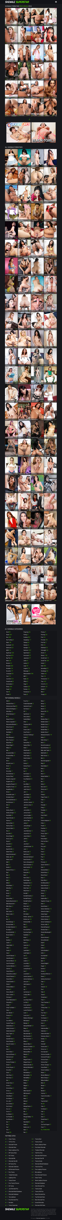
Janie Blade (27, 797)
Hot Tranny (11, 1155)
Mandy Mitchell (28, 1025)
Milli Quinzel (27, 1093)
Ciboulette (9, 1002)
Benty (8, 893)
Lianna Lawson (28, 976)
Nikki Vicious (45, 755)
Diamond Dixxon (11, 1054)
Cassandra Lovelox (11, 973)
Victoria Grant (45, 1059)
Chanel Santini (10, 981)
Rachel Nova (45, 872)
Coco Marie (9, 1020)
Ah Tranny (11, 1186)
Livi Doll (26, 1002)
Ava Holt (9, 833)
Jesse (26, 828)
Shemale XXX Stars (40, 1205)
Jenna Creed (28, 812)
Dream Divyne (10, 1067)
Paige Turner (45, 797)
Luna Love (27, 1015)
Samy (43, 893)
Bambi (8, 867)
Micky (26, 1083)
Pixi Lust (43, 846)
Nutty (43, 784)
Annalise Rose (10, 797)
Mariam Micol (28, 1044)
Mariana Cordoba (29, 1046)
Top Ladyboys (12, 1197)
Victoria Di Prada (46, 1057)
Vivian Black (45, 1067)
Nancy (43, 703)
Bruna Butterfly (11, 932)
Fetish (8, 694)
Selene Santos (45, 919)
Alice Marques (10, 737)
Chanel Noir (10, 979)
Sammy (43, 890)
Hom (26, 760)
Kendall (26, 893)
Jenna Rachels (28, 818)
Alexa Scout (10, 727)
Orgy (26, 684)
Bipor (8, 908)
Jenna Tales (27, 820)
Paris (43, 812)
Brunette (9, 671)
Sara (43, 903)
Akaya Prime (10, 719)
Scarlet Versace (45, 916)
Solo (43, 665)
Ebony (9, 686)
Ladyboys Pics (12, 1177)
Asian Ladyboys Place (40, 1144)
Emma (8, 1085)
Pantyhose (27, 691)
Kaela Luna (27, 851)
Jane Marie (27, 794)
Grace (26, 727)
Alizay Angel (10, 745)
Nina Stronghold (46, 760)
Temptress (44, 997)
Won (42, 1088)
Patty (43, 823)
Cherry (8, 989)
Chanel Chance (10, 976)
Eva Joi (8, 1109)
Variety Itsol (44, 1046)
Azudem (9, 846)
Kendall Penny (28, 898)
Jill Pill (26, 838)
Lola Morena (27, 1007)
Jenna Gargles (28, 815)
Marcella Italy (28, 1033)
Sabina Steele (45, 888)
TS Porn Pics (12, 1141)
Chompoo (9, 997)
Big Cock (9, 655)
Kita (25, 924)
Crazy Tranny (12, 1139)
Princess (44, 862)
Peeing (43, 632)
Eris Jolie (9, 1101)
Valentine (44, 1031)
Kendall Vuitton (28, 901)
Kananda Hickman (29, 857)
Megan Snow (28, 1062)
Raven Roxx (44, 875)
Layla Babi (27, 950)
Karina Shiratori (28, 864)
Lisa (25, 997)
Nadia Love (27, 1127)
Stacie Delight (45, 963)
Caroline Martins (11, 966)
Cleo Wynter (10, 1012)
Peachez (44, 828)
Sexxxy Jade (45, 924)
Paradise (44, 810)
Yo (42, 1103)
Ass (8, 637)
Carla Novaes (10, 958)
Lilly (25, 986)
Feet (8, 691)
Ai (7, 716)
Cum (8, 676)
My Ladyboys (38, 1172)
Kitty (25, 927)
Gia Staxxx (27, 708)
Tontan (43, 1015)
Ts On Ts (44, 684)
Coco (8, 1018)
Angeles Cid (10, 781)
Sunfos (43, 968)
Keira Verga (28, 885)
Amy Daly (9, 771)
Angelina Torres (11, 786)
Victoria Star (44, 1062)
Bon (8, 919)
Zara (43, 1116)
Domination (10, 684)
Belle (8, 890)
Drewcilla (9, 1070)
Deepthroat (10, 681)
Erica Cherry (10, 1093)
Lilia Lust (26, 981)
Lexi (25, 971)
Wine (43, 1083)
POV (43, 645)
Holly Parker (27, 755)
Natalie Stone (45, 732)
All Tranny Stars (13, 1152)
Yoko (43, 1106)
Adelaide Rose (10, 703)
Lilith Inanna (27, 984)
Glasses (26, 645)
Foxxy (8, 1132)
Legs (26, 665)
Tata (43, 992)
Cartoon (9, 968)
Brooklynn (9, 929)
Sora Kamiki (44, 955)
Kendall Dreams (28, 896)
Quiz (43, 867)
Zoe (42, 1122)
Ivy (25, 781)
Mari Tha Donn (28, 1038)
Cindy (8, 1005)
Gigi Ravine (27, 714)
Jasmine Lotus (28, 805)
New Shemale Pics (40, 1199)
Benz (8, 896)
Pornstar (44, 639)
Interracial (27, 655)
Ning (43, 763)
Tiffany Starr (45, 1007)
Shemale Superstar (40, 1218)
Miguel (26, 1085)
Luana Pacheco (28, 1010)
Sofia (43, 947)
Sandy (43, 896)
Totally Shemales (13, 1175)
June (26, 849)
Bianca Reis (10, 898)
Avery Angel (10, 836)
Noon (43, 773)
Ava (8, 831)
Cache (8, 942)
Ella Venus (9, 1077)
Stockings (44, 671)
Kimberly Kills (28, 921)
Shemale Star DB (13, 1161)
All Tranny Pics (12, 1164)
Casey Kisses (10, 971)
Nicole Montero (46, 747)
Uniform (44, 686)
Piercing (44, 634)
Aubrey (8, 820)
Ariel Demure (10, 802)
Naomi (43, 708)
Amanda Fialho (10, 753)
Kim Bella (26, 914)
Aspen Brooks (10, 818)
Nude (26, 678)
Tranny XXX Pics (39, 1191)
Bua (7, 937)
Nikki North (44, 753)
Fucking (27, 637)
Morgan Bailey (28, 1116)
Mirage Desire (28, 1106)
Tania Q (44, 986)
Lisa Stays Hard (28, 999)
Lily (25, 989)
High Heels (27, 652)
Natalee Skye (45, 719)
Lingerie (27, 668)
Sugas (43, 966)
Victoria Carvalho (46, 1054)
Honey (26, 763)
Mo (25, 1111)
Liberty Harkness (29, 979)
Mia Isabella (28, 1075)
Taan (43, 981)
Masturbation (28, 673)
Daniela (8, 1036)
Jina (25, 841)
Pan (42, 802)
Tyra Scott (44, 1020)
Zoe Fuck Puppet (46, 1124)
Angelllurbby (10, 789)
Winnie (43, 1085)
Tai (42, 984)
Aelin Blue (9, 711)
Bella (8, 883)
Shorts (43, 652)
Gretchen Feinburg (29, 734)
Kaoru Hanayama (29, 862)
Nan (25, 1132)
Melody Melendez (29, 1067)
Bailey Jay (10, 857)
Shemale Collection (13, 1166)
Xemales (11, 1202)
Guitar (26, 737)
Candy (8, 950)
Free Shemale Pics (13, 1199)
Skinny (44, 655)
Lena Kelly (27, 963)
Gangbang (27, 639)
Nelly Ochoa (44, 740)
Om (42, 792)
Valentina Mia (45, 1028)
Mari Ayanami (28, 1036)
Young (43, 694)
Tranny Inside (38, 1188)
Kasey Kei (27, 872)
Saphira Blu (44, 898)
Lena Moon (27, 966)
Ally (8, 750)
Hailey (26, 740)
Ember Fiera (10, 1083)
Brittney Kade (10, 924)
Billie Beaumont (10, 903)
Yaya (42, 1098)
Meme (26, 1070)
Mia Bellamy (27, 1072)
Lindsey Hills (27, 994)
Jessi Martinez (28, 831)
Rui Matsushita (45, 883)
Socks (43, 663)
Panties (27, 689)
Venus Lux (44, 1049)
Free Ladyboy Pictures (40, 1169)
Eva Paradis (10, 1116)
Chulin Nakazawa (11, 999)
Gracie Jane (27, 729)
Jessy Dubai (27, 836)
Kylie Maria (27, 940)
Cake (8, 947)
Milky (25, 1088)
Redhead (44, 647)
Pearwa (43, 831)
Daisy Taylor (10, 1033)
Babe (8, 642)
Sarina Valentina (46, 908)
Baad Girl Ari (10, 849)
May (25, 1057)
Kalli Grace (27, 854)
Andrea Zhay (10, 776)
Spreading (44, 668)
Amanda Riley (10, 755)
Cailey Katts (10, 945)
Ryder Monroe (45, 885)
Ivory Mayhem (28, 779)
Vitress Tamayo (46, 1064)
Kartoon (26, 870)
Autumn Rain (10, 828)
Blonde (9, 663)
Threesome (45, 678)
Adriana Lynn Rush (11, 706)
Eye (8, 1122)
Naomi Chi (44, 711)
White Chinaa (45, 1077)
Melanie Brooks (28, 1064)
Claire (8, 1010)
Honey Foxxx (27, 766)
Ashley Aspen (10, 810)
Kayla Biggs (27, 880)
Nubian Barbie (45, 776)
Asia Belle (9, 815)
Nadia (26, 1124)
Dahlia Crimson (10, 1028)
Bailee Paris (10, 851)
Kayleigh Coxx (28, 883)
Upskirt (43, 689)
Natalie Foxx (45, 727)
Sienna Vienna (45, 937)
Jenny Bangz (28, 825)
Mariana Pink (28, 1049)
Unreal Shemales (39, 1202)
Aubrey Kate (10, 823)
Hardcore (27, 650)
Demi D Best (10, 1051)
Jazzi (26, 807)
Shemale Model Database (15, 1191)
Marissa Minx (28, 1051)
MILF (25, 676)
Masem (26, 1054)
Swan (43, 976)
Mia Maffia (27, 1077)
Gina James (27, 716)
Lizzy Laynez (27, 1005)
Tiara (43, 999)
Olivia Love (44, 789)
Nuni (43, 779)
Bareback (10, 645)
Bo (7, 916)
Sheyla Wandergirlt (46, 932)
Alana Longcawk (11, 721)
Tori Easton (44, 1018)
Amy (8, 768)
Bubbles (9, 940)
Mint (25, 1103)
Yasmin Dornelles (46, 1096)
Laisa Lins (27, 945)
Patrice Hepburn (46, 820)
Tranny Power (12, 1180)
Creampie (9, 673)
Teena (43, 994)
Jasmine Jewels (29, 802)
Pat (42, 818)
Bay (7, 872)
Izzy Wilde (27, 784)
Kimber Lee (27, 919)
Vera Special (44, 1051)
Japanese (27, 658)
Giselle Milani (27, 719)
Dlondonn (9, 1059)
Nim (42, 758)
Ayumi (8, 841)
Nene (43, 742)
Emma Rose (10, 1088)
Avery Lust (9, 838)
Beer (8, 877)
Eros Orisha (10, 1103)
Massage (27, 671)
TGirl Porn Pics (38, 1152)
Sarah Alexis (45, 906)
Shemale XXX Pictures (41, 1155)
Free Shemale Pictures (41, 1175)
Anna (8, 792)
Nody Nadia (44, 766)
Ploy (43, 849)
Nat (42, 716)
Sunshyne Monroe (46, 973)
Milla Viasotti (28, 1090)
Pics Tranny (12, 1172)
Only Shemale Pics (40, 1186)
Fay (7, 1127)
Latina (26, 663)
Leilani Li (26, 960)
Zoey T (43, 1127)
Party (26, 694)
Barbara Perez (10, 870)
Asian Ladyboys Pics (14, 1150)
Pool (43, 637)
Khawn (26, 903)
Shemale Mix (12, 1158)
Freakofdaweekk (29, 703)
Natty (43, 737)
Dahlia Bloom (10, 1025)
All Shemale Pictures (14, 1169)
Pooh (43, 854)
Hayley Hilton (28, 745)
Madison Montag (28, 1018)
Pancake (44, 805)
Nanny (43, 706)
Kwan (26, 937)
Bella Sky (9, 888)
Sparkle (43, 958)
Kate (25, 875)
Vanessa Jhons (45, 1036)
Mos (25, 1119)
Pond (43, 851)
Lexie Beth (27, 973)
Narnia (43, 714)
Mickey (26, 1080)
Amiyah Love (10, 763)
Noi (42, 771)
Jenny (26, 823)
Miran (26, 1109)
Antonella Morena (11, 799)
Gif (25, 711)
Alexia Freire (9, 729)
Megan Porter (28, 1059)
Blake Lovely (10, 914)
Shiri (43, 934)
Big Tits (9, 658)
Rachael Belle (45, 870)
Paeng (43, 794)
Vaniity (44, 1038)
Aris (7, 807)
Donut (8, 1064)
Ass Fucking (10, 639)
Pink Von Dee (45, 841)
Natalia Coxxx (45, 724)
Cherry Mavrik (10, 992)
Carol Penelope (10, 963)
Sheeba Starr (45, 929)
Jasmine (27, 799)
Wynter (43, 1090)
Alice (8, 734)
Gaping (26, 642)
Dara (8, 1049)
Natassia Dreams (46, 734)
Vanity (43, 1041)
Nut (42, 781)
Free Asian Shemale (40, 1147)
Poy (42, 859)
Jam (25, 792)
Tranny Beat (38, 1139)
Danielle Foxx (10, 1038)
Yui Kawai (44, 1109)
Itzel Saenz (27, 773)
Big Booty (10, 652)
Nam (26, 1129)
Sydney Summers (46, 979)
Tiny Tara (44, 1012)
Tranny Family (38, 1161)
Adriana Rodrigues (11, 708)
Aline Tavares (10, 740)
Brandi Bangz (10, 921)
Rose (43, 877)
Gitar (26, 721)
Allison (8, 747)
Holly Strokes (28, 758)
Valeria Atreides (46, 1033)
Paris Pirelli (44, 815)
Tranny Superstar (13, 1205)
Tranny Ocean (38, 1141)
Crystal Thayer (10, 1023)
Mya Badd (27, 1122)
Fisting (26, 634)
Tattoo (43, 673)
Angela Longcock (11, 779)
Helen (26, 747)
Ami (7, 760)
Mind (26, 1098)
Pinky (43, 844)
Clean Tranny (38, 1177)
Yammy (43, 1093)
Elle (8, 1080)
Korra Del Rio (28, 929)
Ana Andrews (10, 773)
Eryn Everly (9, 1106)
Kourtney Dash (28, 932)
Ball (8, 862)
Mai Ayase (27, 1020)
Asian (9, 634)
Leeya (26, 958)
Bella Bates (9, 885)
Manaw (26, 1023)
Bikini (8, 660)
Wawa (43, 1072)
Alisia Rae (9, 742)
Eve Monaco (10, 1119)
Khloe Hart (27, 906)
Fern (8, 1129)
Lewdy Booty (28, 968)
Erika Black (9, 1096)
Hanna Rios (27, 742)
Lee (25, 955)
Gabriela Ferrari (28, 706)
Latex (26, 660)
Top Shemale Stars (40, 1197)
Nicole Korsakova (45, 745)
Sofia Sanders (45, 950)
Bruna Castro (10, 934)
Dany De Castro (11, 1044)
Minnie (26, 1101)
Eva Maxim (9, 1114)
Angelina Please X (11, 784)
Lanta (26, 947)
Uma (43, 1023)
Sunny (43, 971)
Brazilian (9, 668)
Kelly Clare (27, 888)
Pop (42, 857)
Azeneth (9, 844)
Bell (8, 880)
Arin (8, 805)
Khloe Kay (27, 908)
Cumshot (10, 678)
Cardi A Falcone (11, 955)
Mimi (26, 1096)
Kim (25, 911)
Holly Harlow (27, 753)
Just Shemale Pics (13, 1188)
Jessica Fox (27, 833)
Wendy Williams (45, 1075)
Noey (43, 768)
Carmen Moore (11, 960)
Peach (43, 825)
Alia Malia (9, 732)
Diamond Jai (9, 1057)
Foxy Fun (27, 701)
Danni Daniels (10, 1041)
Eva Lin (8, 1111)
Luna (26, 1012)
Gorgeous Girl (28, 724)
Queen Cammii (45, 864)
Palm (43, 799)
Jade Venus (27, 789)
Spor (43, 960)
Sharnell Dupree (45, 927)
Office (26, 681)
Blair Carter (9, 911)
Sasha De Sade (45, 911)
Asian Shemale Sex (40, 1194)
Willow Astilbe (45, 1080)
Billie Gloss (9, 906)
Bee (8, 875)
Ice (25, 771)
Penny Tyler (45, 833)
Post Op (43, 642)
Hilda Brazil (27, 750)
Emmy (8, 1090)
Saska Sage (44, 914)
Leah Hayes (27, 953)
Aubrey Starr (10, 825)
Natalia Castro (45, 721)
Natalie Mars (45, 729)
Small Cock (45, 658)
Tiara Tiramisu (45, 1002)
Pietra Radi (44, 838)
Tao (42, 989)
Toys (43, 681)
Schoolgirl (44, 650)
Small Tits (45, 660)
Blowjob (9, 665)
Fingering (27, 632)
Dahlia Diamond (10, 1031)
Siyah (43, 942)
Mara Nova (27, 1031)
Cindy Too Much (11, 1007)
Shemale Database (13, 1194)
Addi (8, 701)
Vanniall (43, 1044)
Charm (8, 984)
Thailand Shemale (39, 1150)
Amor (8, 766)
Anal (8, 632)
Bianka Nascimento (12, 901)
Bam (8, 864)
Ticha (43, 1005)
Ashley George (11, 812)
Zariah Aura (45, 1119)
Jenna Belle (27, 810)
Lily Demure (27, 992)
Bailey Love (9, 859)
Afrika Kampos (10, 714)
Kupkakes (27, 934)
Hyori (26, 768)
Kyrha (26, 942)
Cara (8, 953)
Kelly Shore (27, 890)
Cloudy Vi (9, 1015)
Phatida (43, 836)
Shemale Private (13, 1144)
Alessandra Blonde (11, 724)
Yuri (42, 1114)
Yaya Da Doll (44, 1101)
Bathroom (10, 647)
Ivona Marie (27, 776)
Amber (8, 758)
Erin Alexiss (10, 1098)
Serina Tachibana (46, 921)
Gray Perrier (27, 732)
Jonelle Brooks (28, 846)
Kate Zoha (27, 877)
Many (26, 1028)
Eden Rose (9, 1075)
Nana (43, 701)
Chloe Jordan (10, 994)
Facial (8, 689)
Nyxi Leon (44, 786)
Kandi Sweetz (28, 859)
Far (7, 1124)
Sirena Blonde (45, 940)
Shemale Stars (12, 1147)
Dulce (8, 1072)
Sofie (43, 953)
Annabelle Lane (11, 794)
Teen (43, 676)
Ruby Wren (44, 880)
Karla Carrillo (28, 867)
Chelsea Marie (10, 986)
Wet (42, 691)
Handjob (27, 647)
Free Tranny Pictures (14, 1183)
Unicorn (43, 1025)
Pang (43, 807)
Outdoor (27, 686)
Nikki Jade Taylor (46, 750)
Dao (8, 1046)
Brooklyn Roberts (11, 927)
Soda (42, 945)
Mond (26, 1114)
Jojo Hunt (26, 844)
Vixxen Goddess (46, 1070)
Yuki (43, 1111)
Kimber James (28, 916)
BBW (8, 650)
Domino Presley (11, 1062)
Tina (42, 1010)
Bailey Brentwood (11, 854)
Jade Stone (27, 786)
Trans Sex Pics (39, 1166)
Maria (26, 1041)
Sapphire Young (46, 901)
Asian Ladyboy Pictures (41, 1180)
